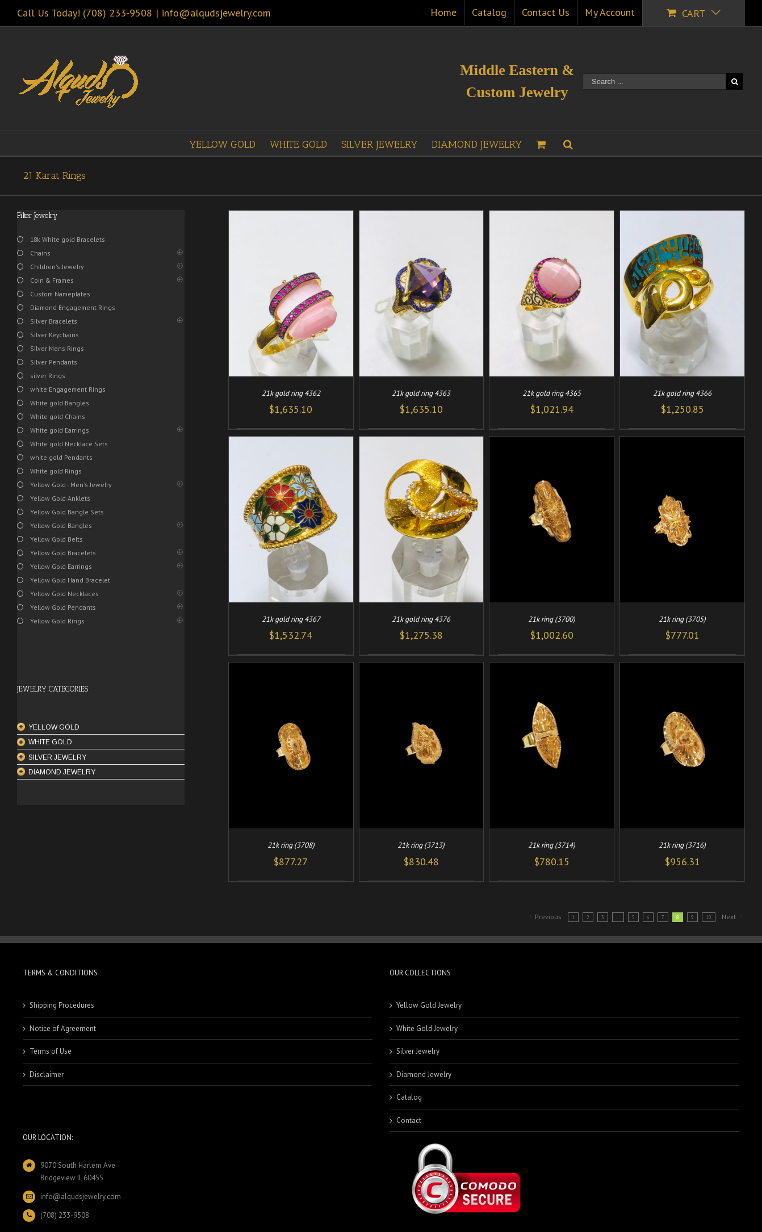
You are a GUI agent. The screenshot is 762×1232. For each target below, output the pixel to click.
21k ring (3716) (682, 845)
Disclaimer (47, 1074)
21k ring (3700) (551, 619)
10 (708, 917)
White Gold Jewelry (427, 1028)
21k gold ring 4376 (421, 619)
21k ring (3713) (421, 845)
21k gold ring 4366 (682, 393)
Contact (408, 1120)
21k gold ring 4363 (421, 393)
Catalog (409, 1097)
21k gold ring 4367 (291, 619)
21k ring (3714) (551, 845)
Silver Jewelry (417, 1051)
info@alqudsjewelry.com (216, 12)
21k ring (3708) (291, 845)
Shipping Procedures (62, 1005)
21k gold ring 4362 (291, 393)
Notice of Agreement (63, 1028)
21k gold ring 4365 (551, 393)
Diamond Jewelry (423, 1074)
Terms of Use (51, 1051)
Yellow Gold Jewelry (429, 1005)
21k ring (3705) (682, 619)
